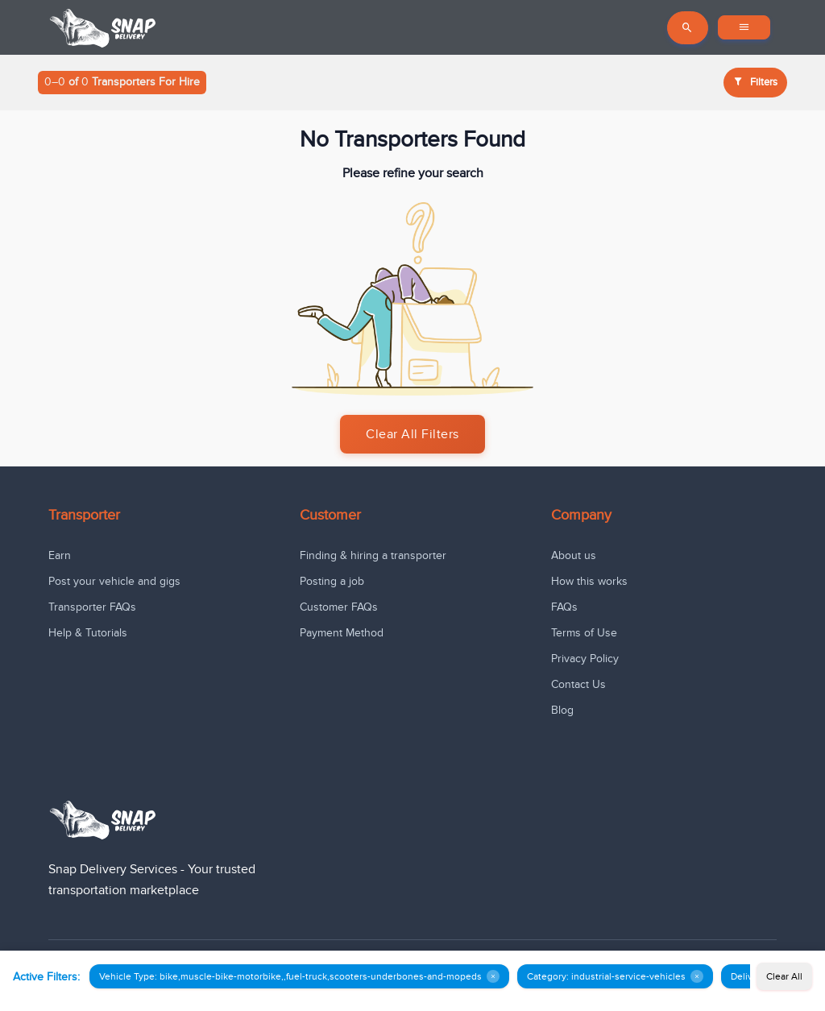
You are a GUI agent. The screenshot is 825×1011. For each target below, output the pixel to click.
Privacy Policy (585, 658)
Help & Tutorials (87, 633)
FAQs (564, 607)
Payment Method (341, 633)
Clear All (784, 976)
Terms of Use (584, 633)
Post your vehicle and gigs (114, 581)
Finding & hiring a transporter (373, 555)
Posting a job (332, 581)
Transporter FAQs (92, 607)
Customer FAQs (339, 607)
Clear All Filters (412, 434)
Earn (59, 555)
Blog (562, 710)
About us (573, 555)
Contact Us (578, 684)
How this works (589, 581)
